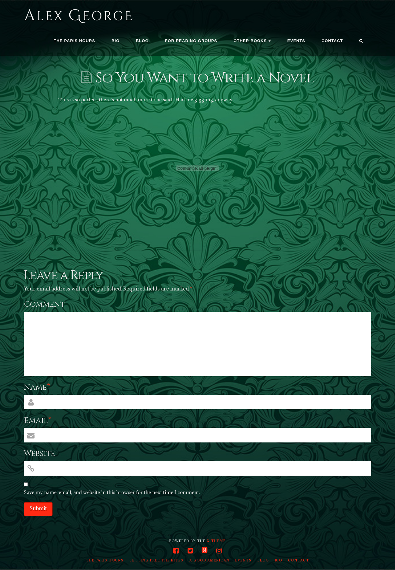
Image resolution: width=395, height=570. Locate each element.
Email (38, 420)
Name (37, 387)
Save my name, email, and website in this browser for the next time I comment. (112, 492)
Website (39, 453)
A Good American (209, 560)
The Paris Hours (105, 560)
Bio (278, 560)
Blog (263, 560)
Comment (44, 304)
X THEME (216, 541)
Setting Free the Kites (157, 560)
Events (243, 560)
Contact (298, 560)
